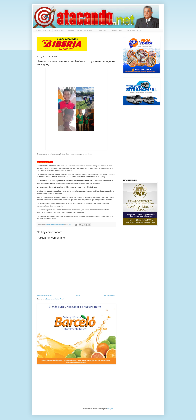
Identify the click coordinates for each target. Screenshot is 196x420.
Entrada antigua (109, 295)
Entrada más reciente (44, 295)
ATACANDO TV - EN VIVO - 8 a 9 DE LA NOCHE (73, 30)
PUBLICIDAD (102, 30)
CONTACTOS (116, 30)
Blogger (109, 409)
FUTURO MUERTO (133, 30)
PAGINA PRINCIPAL (43, 30)
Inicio (78, 295)
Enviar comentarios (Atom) (55, 299)
